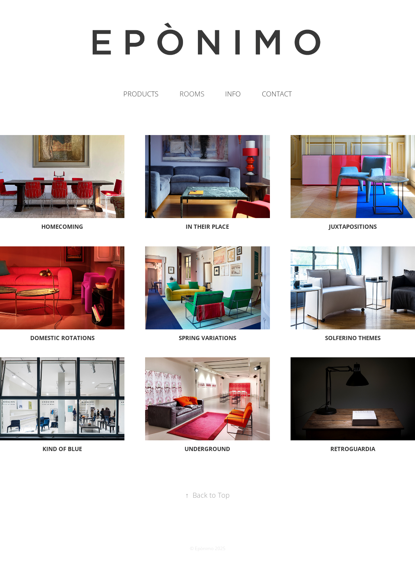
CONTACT (277, 94)
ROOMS (192, 94)
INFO (233, 94)
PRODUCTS (140, 94)
